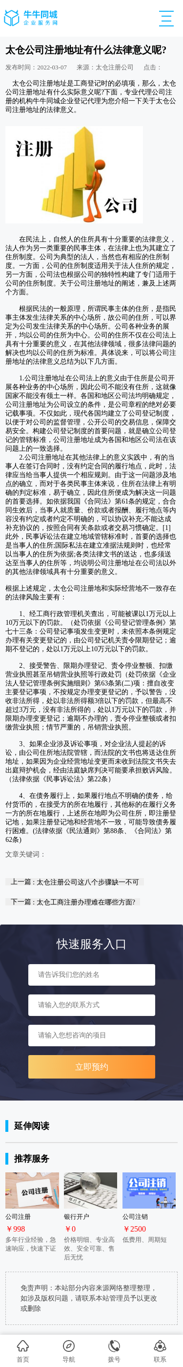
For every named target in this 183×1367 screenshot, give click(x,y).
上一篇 (75, 881)
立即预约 (91, 1067)
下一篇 (73, 901)
